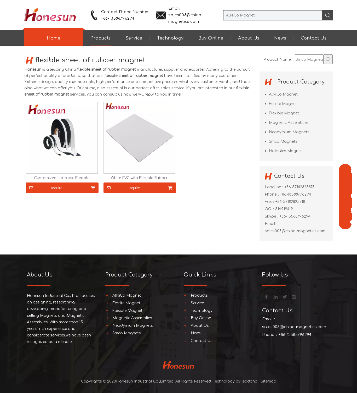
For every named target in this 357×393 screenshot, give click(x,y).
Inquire (44, 187)
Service (133, 38)
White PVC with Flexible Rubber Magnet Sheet (139, 178)
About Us (249, 38)
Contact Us (313, 38)
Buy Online (210, 38)
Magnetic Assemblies (289, 123)
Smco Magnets (283, 141)
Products (100, 38)
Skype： (272, 216)
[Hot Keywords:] (328, 59)
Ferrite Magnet (283, 104)
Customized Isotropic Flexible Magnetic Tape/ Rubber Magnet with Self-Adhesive (61, 178)
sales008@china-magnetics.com (295, 231)
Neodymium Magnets (289, 132)
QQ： (270, 209)
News (280, 38)
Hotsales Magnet (285, 151)
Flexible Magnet (284, 113)
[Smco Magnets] (309, 59)
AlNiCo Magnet (283, 94)
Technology (170, 38)
